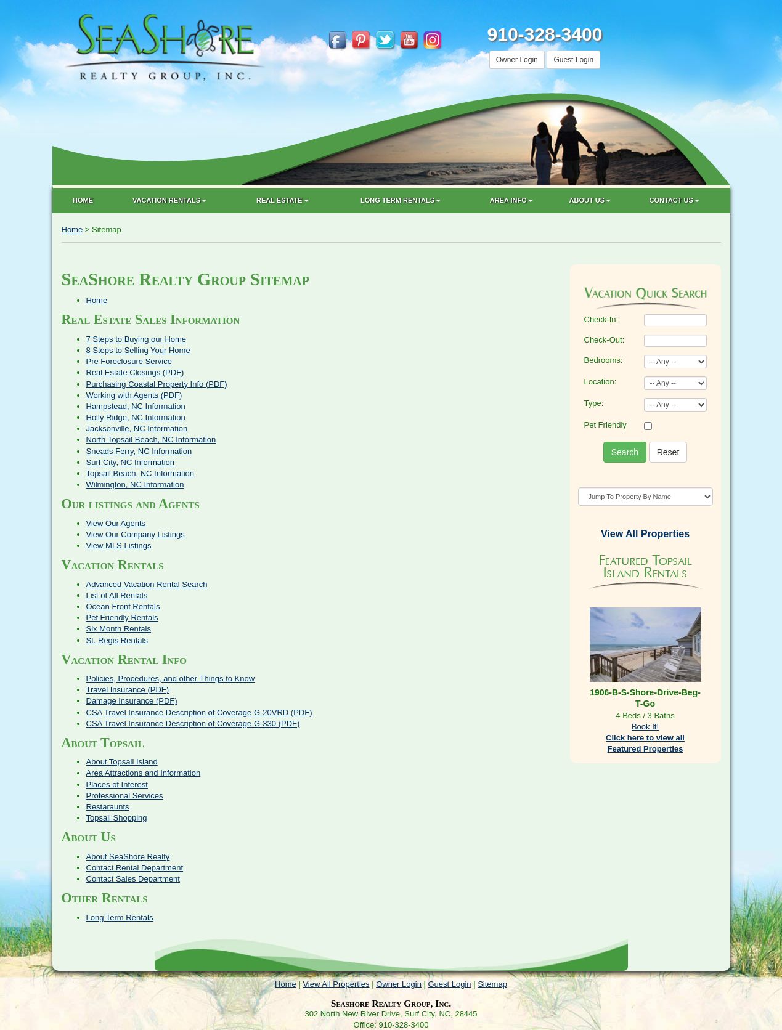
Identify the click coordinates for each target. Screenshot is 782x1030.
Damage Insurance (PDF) (131, 700)
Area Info (511, 200)
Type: (594, 403)
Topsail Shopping (116, 817)
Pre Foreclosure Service (129, 361)
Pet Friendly (605, 424)
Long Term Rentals (400, 200)
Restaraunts (107, 806)
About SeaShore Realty (128, 856)
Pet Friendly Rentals (122, 617)
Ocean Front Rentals (123, 606)
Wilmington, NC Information (135, 484)
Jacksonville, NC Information (137, 428)
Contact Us (674, 200)
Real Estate (282, 200)
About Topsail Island (122, 761)
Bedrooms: (603, 360)
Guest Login (573, 59)
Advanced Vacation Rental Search (147, 584)
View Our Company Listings (135, 534)
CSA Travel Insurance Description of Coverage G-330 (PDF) (193, 723)
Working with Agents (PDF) (134, 395)
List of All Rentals (117, 595)
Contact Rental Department (135, 867)
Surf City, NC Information (130, 462)
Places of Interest (117, 784)
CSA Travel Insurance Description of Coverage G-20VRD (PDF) (199, 712)
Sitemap (492, 984)
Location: (600, 381)
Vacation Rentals (169, 200)
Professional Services (124, 795)
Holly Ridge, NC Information (135, 417)
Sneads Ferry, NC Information (139, 451)
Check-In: (601, 319)
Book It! (645, 726)
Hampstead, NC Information (135, 406)
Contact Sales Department (133, 878)
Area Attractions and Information (143, 772)
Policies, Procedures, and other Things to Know (170, 678)
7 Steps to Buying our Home (136, 339)
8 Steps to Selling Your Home (138, 350)
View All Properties (336, 984)
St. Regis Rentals (117, 640)
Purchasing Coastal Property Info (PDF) (156, 384)
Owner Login (517, 59)
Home (83, 200)
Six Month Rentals (119, 628)
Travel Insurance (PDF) (127, 689)
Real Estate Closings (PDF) (135, 372)
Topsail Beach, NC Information (140, 473)
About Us (590, 200)
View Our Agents (116, 523)
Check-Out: (604, 339)
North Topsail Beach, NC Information (151, 439)
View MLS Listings (119, 545)
